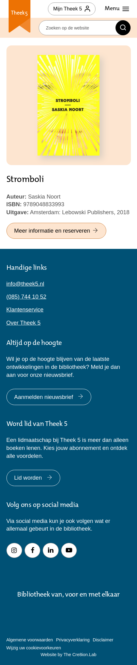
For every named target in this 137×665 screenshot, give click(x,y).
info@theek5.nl (25, 283)
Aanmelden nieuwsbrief (49, 397)
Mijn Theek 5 (71, 9)
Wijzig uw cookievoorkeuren (33, 647)
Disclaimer (103, 639)
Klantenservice (25, 309)
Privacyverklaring (72, 639)
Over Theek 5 (23, 322)
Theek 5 (20, 17)
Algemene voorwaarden (29, 639)
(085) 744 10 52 (26, 296)
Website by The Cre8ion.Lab (68, 654)
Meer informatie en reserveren (56, 230)
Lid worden (33, 477)
